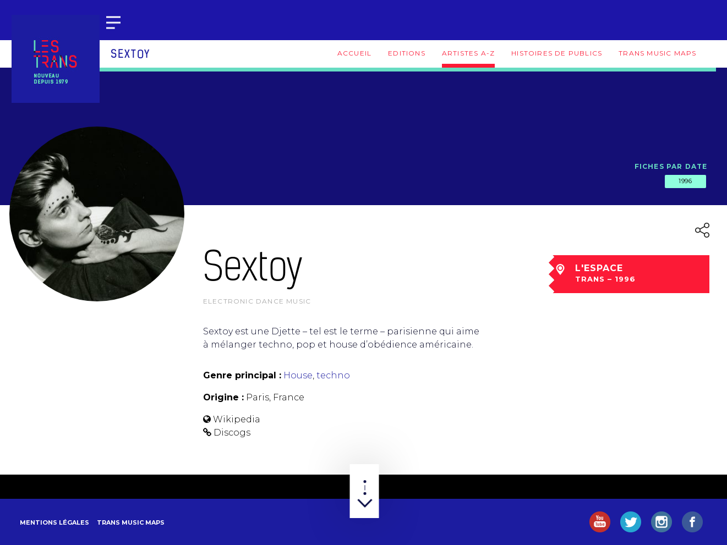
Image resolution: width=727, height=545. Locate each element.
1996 (685, 181)
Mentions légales (54, 522)
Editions (406, 53)
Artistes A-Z (468, 53)
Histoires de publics (556, 53)
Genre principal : (242, 375)
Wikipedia (236, 419)
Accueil (354, 53)
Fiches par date (671, 166)
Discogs (232, 432)
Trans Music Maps (657, 53)
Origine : (223, 397)
